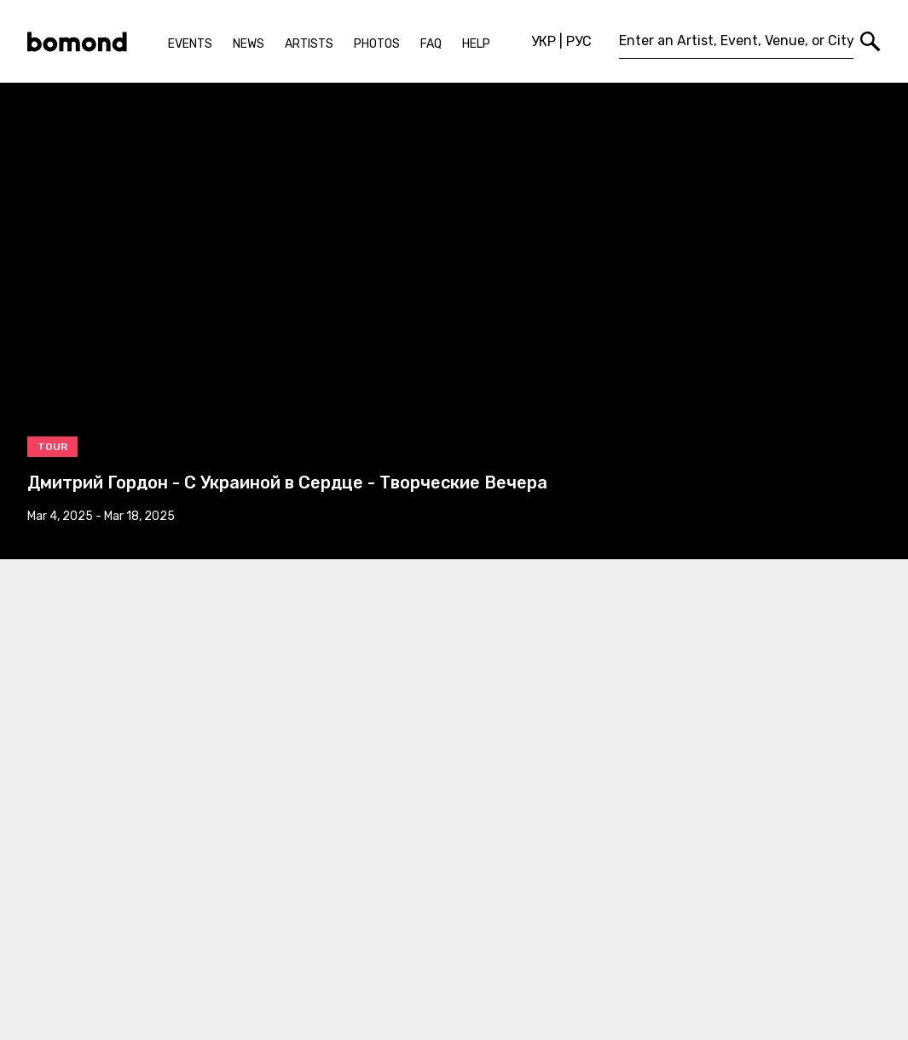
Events (190, 44)
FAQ (431, 44)
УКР (543, 41)
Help (476, 44)
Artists (309, 44)
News (248, 44)
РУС (579, 41)
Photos (377, 44)
